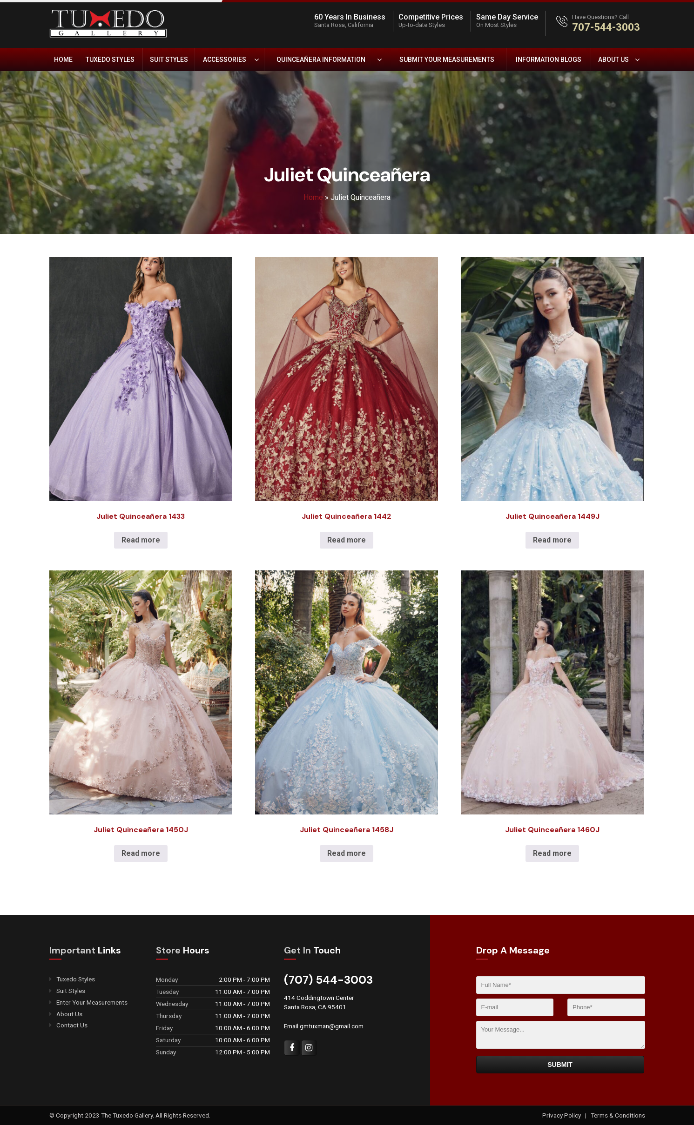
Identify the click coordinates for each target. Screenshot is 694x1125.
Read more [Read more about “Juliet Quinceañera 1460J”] (552, 853)
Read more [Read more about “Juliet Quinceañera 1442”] (346, 540)
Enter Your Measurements (92, 1002)
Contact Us (72, 1025)
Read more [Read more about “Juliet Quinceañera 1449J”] (552, 540)
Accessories (224, 59)
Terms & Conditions (618, 1115)
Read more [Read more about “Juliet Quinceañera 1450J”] (140, 853)
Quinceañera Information (320, 59)
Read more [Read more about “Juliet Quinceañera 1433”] (140, 540)
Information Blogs (548, 59)
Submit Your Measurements (446, 59)
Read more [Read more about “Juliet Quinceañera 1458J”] (346, 853)
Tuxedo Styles (110, 59)
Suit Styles (169, 59)
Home (63, 59)
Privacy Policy (562, 1115)
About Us (613, 59)
